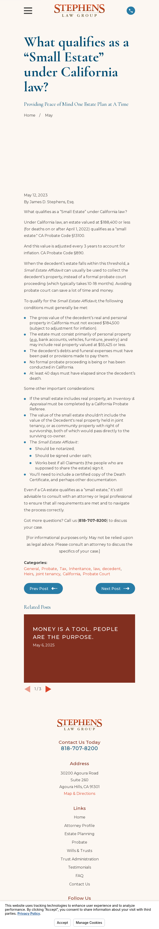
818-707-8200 (79, 712)
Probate (49, 532)
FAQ (79, 839)
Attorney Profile (79, 789)
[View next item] (48, 652)
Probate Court (96, 537)
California (71, 537)
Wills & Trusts (79, 814)
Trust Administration (80, 823)
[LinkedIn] (79, 871)
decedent (111, 532)
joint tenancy (48, 537)
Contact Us (79, 848)
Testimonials (79, 831)
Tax (63, 532)
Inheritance (80, 532)
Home (79, 781)
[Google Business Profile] (69, 871)
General (31, 532)
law (96, 532)
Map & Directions (79, 757)
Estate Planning (79, 798)
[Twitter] (89, 871)
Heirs (28, 537)
